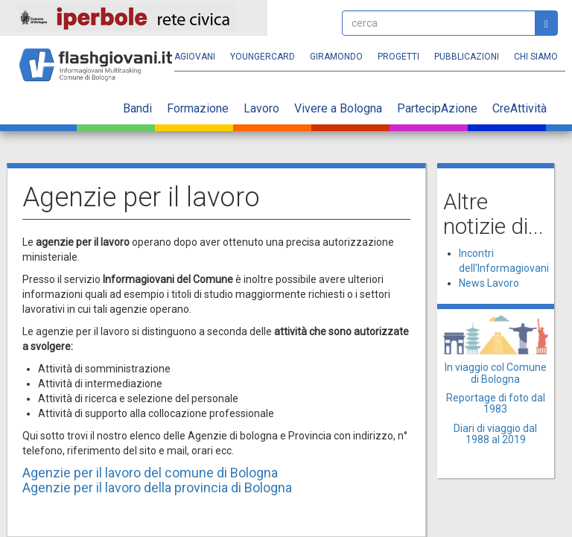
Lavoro (261, 108)
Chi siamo (536, 56)
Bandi (137, 108)
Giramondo (336, 56)
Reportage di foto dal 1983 (495, 403)
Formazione (198, 108)
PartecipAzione (437, 108)
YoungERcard (262, 56)
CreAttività (519, 108)
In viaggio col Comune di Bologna (496, 372)
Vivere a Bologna (338, 108)
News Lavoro (489, 283)
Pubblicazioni (466, 56)
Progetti (398, 56)
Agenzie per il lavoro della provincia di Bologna (157, 487)
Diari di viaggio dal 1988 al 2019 (495, 433)
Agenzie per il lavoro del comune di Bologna (150, 472)
